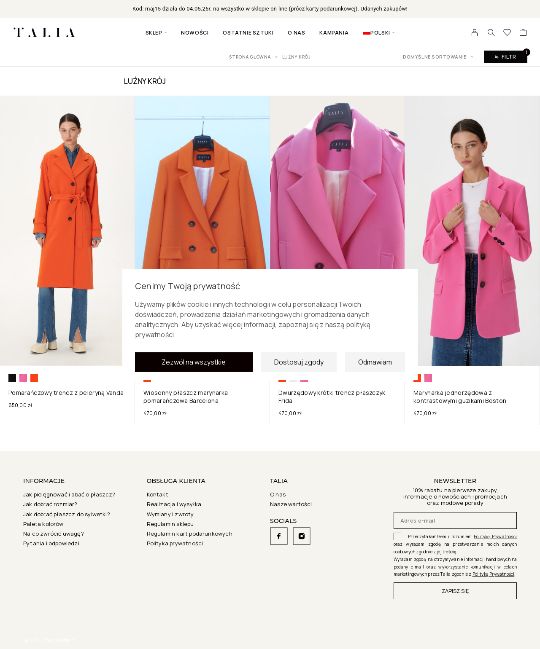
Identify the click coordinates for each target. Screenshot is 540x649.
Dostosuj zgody (299, 362)
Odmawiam (375, 362)
